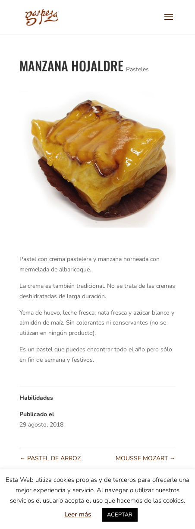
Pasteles (137, 69)
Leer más (77, 514)
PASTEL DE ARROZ (50, 458)
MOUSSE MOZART (146, 458)
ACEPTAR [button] (119, 515)
